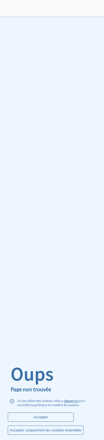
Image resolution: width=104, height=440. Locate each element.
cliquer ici (71, 401)
